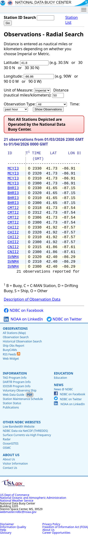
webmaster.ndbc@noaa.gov (18, 512)
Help (3, 530)
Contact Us (10, 468)
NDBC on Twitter (64, 319)
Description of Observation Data (32, 299)
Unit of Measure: (18, 90)
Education (63, 373)
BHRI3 (13, 188)
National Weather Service (16, 501)
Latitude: (11, 62)
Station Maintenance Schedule (23, 399)
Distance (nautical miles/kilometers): (36, 92)
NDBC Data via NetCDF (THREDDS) (25, 431)
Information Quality (13, 527)
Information (15, 373)
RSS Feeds (11, 354)
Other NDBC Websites (22, 422)
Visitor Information (15, 464)
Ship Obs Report (13, 346)
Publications (11, 407)
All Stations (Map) (14, 333)
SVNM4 (13, 257)
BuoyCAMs (10, 350)
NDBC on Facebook (23, 310)
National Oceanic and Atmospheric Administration (33, 498)
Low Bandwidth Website (18, 427)
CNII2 (13, 247)
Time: (75, 104)
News (58, 385)
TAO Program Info (15, 378)
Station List (71, 20)
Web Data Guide (13, 395)
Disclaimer (7, 524)
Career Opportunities (56, 533)
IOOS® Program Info (17, 386)
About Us (11, 455)
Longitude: (13, 76)
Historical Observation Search (22, 341)
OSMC (7, 448)
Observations (15, 328)
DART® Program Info (17, 382)
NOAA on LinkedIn (23, 319)
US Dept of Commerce (14, 495)
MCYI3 (13, 168)
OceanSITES (11, 443)
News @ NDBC (63, 389)
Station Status (12, 403)
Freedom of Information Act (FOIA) (65, 527)
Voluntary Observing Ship (19, 390)
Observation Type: (20, 104)
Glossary (5, 533)
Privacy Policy (51, 524)
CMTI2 (13, 208)
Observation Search (16, 337)
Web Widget (11, 359)
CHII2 (13, 227)
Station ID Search (20, 17)
